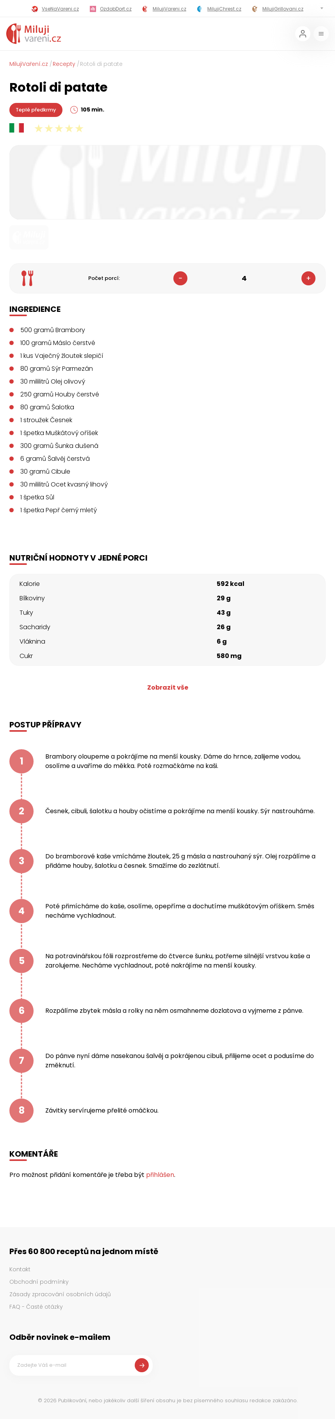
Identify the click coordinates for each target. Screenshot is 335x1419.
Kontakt (19, 1269)
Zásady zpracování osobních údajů (60, 1294)
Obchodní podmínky (39, 1282)
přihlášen (160, 1174)
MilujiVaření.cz (28, 64)
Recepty (64, 64)
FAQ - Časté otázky (36, 1307)
